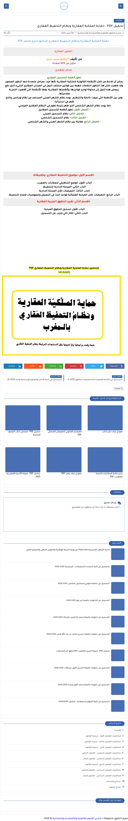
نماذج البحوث (115, 787)
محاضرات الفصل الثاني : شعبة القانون (103, 748)
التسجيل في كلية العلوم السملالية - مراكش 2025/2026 (84, 702)
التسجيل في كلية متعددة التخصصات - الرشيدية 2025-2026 (82, 567)
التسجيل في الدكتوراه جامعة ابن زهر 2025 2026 (88, 601)
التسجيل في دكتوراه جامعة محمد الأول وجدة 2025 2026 (84, 685)
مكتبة (119, 21)
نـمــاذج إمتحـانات (113, 782)
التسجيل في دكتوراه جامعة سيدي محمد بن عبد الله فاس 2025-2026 (78, 634)
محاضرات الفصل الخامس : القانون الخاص (101, 753)
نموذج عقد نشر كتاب (112, 432)
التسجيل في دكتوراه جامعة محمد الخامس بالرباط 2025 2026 (81, 617)
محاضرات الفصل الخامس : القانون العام (102, 759)
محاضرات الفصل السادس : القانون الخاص (101, 770)
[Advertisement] (64, 147)
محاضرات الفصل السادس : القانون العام (102, 776)
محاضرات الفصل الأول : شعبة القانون (103, 736)
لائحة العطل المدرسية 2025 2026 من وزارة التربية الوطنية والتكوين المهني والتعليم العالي (68, 550)
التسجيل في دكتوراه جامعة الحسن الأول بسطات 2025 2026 (82, 668)
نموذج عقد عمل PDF (72, 474)
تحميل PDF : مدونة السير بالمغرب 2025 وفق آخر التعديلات (83, 651)
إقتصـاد (117, 730)
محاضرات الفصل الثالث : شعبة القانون (102, 742)
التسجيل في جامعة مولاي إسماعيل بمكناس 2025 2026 (84, 584)
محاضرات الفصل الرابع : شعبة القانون (103, 765)
